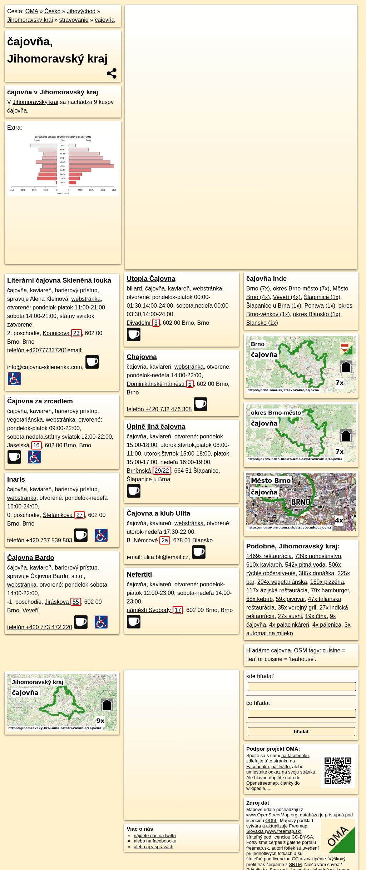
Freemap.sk (237, 256)
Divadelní (143, 323)
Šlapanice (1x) (322, 297)
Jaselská (24, 445)
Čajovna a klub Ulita (158, 513)
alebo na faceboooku (155, 841)
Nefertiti (139, 574)
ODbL (271, 820)
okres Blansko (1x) (317, 314)
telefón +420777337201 (37, 350)
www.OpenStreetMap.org (271, 814)
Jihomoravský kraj (30, 20)
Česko (52, 11)
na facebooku (295, 755)
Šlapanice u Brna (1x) (273, 306)
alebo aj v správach (153, 846)
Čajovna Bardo (30, 557)
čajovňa (104, 20)
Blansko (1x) (262, 323)
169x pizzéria (327, 582)
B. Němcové (148, 540)
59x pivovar (290, 599)
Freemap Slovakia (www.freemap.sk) (276, 828)
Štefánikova (64, 515)
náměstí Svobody (155, 610)
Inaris (16, 479)
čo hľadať (258, 703)
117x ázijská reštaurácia (277, 590)
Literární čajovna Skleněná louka (59, 280)
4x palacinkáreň (289, 625)
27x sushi (290, 616)
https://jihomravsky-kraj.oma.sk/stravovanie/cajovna (308, 256)
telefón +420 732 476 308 (159, 409)
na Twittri (280, 766)
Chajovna (142, 357)
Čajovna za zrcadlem (40, 401)
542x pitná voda (305, 565)
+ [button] (137, 16)
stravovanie (74, 20)
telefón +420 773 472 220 (39, 627)
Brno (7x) (258, 288)
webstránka (86, 299)
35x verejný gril (297, 608)
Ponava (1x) (320, 306)
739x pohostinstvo (318, 556)
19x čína (316, 616)
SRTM (295, 864)
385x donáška (317, 573)
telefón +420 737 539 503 (39, 540)
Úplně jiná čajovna (156, 426)
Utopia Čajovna (151, 278)
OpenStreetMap (200, 256)
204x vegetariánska (282, 582)
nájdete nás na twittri (154, 835)
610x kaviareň (264, 565)
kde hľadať (260, 676)
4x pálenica (326, 625)
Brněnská (149, 471)
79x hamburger (330, 590)
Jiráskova (63, 602)
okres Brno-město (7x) (301, 288)
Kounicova (62, 333)
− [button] (137, 28)
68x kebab (259, 599)
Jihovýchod (81, 11)
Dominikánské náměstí (160, 384)
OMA (31, 11)
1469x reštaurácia (269, 556)
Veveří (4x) (287, 297)
